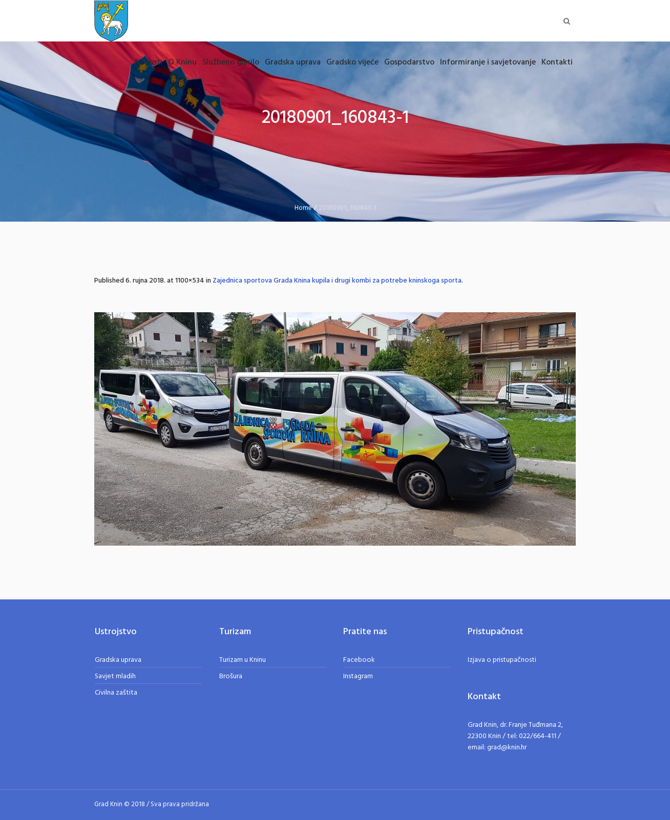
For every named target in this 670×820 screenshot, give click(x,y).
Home (303, 208)
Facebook (359, 660)
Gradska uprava (118, 660)
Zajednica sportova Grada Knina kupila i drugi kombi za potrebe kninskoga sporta (337, 281)
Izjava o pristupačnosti (502, 660)
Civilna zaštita (116, 693)
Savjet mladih (115, 676)
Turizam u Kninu (242, 660)
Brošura (230, 676)
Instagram (358, 676)
